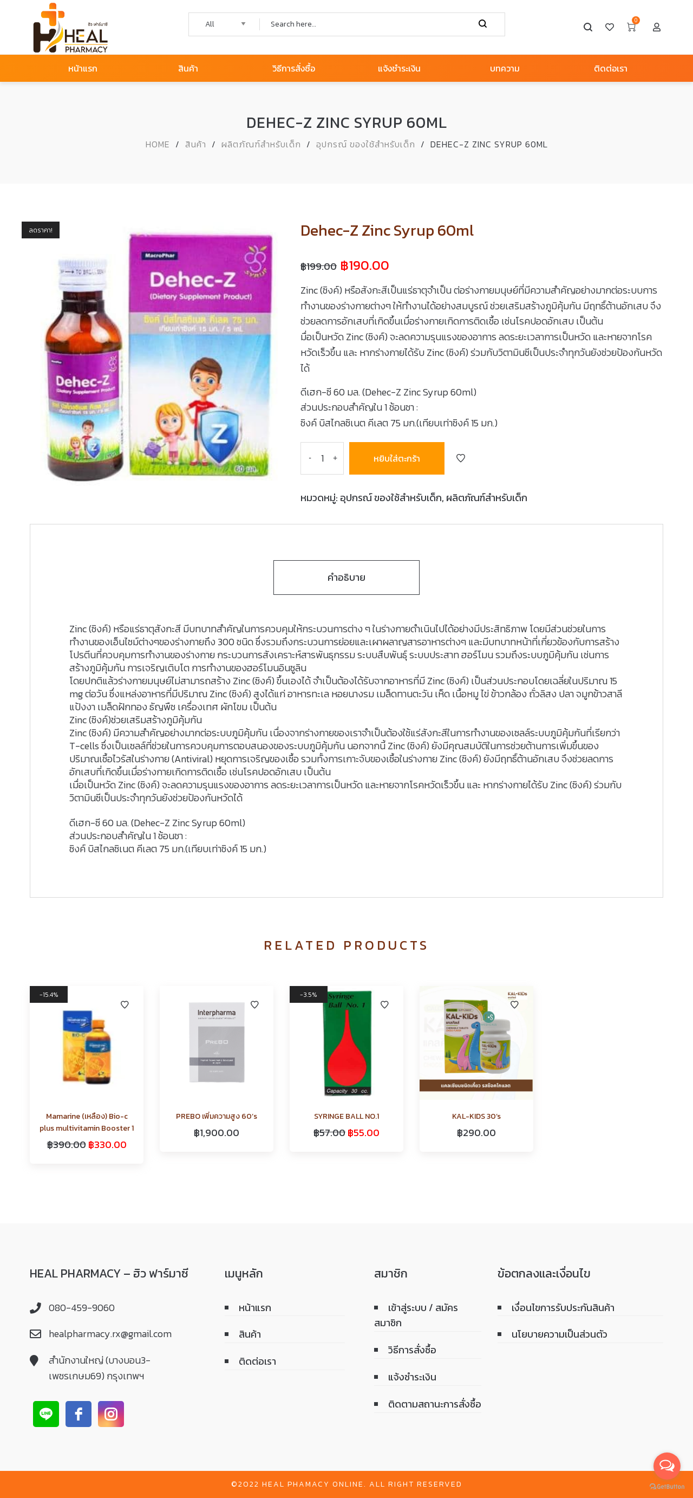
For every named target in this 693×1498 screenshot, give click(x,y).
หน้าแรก (255, 1307)
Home (158, 144)
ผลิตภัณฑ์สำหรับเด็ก (261, 144)
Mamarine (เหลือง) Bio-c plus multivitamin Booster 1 (87, 1122)
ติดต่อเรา (257, 1361)
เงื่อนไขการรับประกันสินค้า (563, 1307)
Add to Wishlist (461, 458)
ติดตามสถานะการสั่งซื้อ (434, 1404)
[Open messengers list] (667, 1466)
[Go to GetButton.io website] (667, 1486)
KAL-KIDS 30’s (476, 1116)
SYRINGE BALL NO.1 (346, 1116)
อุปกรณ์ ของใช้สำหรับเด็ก (365, 144)
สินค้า (195, 144)
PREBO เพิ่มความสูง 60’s (216, 1116)
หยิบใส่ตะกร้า (397, 458)
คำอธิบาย (346, 577)
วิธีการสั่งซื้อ (412, 1350)
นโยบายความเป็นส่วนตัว (559, 1334)
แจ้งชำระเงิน (412, 1377)
